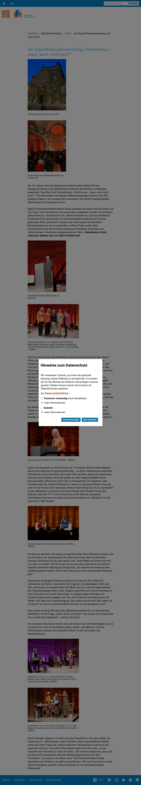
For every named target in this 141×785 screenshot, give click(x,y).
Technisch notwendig (64, 398)
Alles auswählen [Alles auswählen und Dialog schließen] (90, 420)
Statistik (47, 407)
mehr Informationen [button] (54, 402)
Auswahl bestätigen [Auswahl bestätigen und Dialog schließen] (71, 420)
